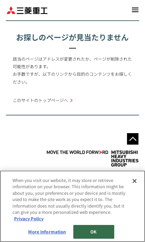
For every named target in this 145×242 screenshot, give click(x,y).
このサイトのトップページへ (40, 100)
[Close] (134, 181)
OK (93, 232)
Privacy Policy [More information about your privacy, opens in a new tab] (29, 218)
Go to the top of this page (132, 139)
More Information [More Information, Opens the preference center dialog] (47, 232)
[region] (72, 206)
